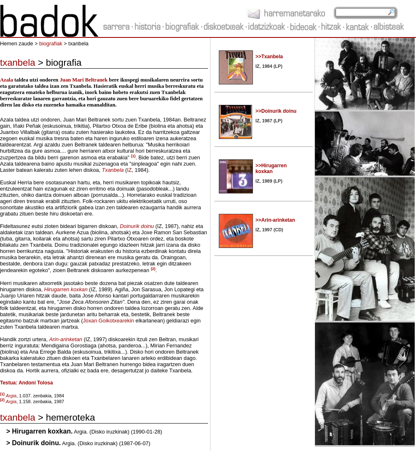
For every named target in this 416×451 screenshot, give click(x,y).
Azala (6, 80)
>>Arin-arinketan (275, 220)
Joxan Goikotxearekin (108, 320)
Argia (11, 401)
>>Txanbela (269, 56)
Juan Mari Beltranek (83, 80)
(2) (153, 269)
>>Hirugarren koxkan (271, 168)
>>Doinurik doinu (276, 111)
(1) (133, 156)
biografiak (50, 43)
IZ (129, 170)
